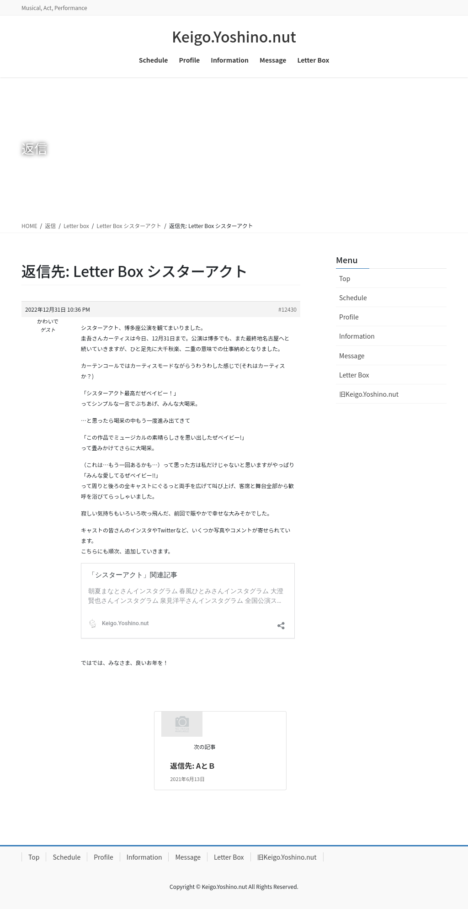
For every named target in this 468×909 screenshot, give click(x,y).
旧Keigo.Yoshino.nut (369, 394)
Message (352, 355)
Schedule (353, 297)
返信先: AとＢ (192, 765)
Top (344, 278)
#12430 (287, 309)
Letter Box (354, 374)
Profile (349, 316)
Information (357, 335)
